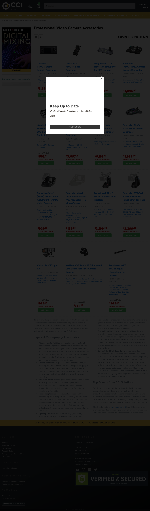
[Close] (103, 77)
